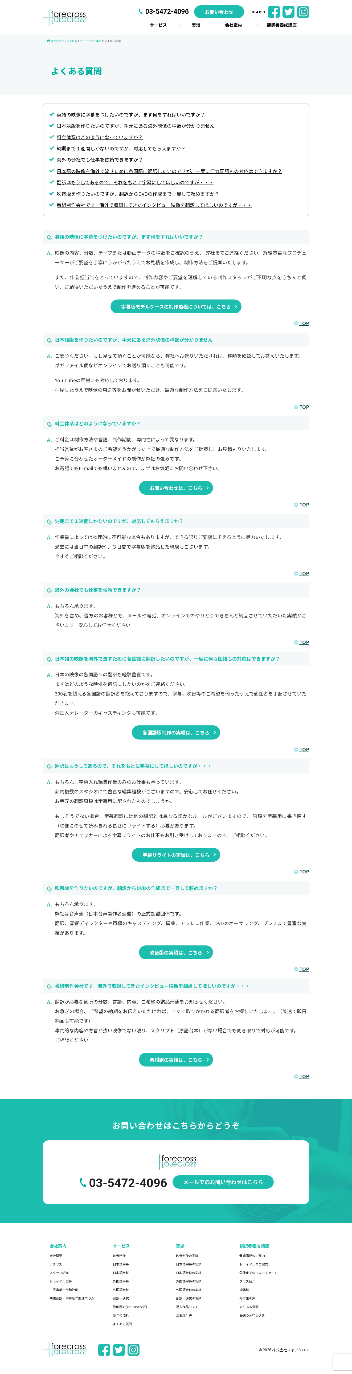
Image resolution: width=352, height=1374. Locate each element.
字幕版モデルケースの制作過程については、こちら (176, 306)
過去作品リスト (187, 1306)
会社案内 (233, 25)
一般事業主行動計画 (64, 1289)
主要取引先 (184, 1315)
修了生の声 (247, 1298)
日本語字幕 (121, 1264)
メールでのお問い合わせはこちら (223, 1182)
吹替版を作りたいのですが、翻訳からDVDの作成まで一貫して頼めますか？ (138, 193)
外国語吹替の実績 (189, 1289)
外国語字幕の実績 (189, 1281)
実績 (196, 25)
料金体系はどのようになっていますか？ (100, 137)
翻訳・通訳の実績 (189, 1298)
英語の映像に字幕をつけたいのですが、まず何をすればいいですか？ (131, 114)
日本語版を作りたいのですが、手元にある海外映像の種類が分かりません (136, 125)
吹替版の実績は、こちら (176, 952)
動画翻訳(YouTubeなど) (130, 1306)
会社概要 (56, 1255)
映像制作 (119, 1255)
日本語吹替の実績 (189, 1272)
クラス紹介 (247, 1281)
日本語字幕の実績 (189, 1264)
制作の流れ (121, 1315)
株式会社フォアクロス (290, 1349)
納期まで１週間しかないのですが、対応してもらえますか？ (121, 148)
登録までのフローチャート (258, 1272)
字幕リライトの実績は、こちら (176, 854)
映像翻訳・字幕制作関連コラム (72, 1298)
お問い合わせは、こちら (176, 487)
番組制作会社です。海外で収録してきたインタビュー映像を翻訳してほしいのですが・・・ (154, 204)
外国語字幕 (121, 1281)
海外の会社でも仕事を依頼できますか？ (100, 159)
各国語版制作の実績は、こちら (176, 732)
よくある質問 (122, 1323)
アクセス (56, 1264)
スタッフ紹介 (59, 1272)
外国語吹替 (121, 1289)
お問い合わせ (219, 11)
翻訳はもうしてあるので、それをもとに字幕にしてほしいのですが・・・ (135, 182)
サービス (158, 25)
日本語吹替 (121, 1272)
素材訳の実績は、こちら (176, 1059)
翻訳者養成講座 (282, 25)
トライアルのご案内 (253, 1264)
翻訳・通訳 (121, 1298)
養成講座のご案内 (252, 1255)
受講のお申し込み (252, 1315)
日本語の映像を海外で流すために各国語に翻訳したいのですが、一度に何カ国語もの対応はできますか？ (169, 170)
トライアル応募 (61, 1281)
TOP (301, 322)
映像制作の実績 (187, 1255)
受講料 (244, 1289)
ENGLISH (257, 11)
